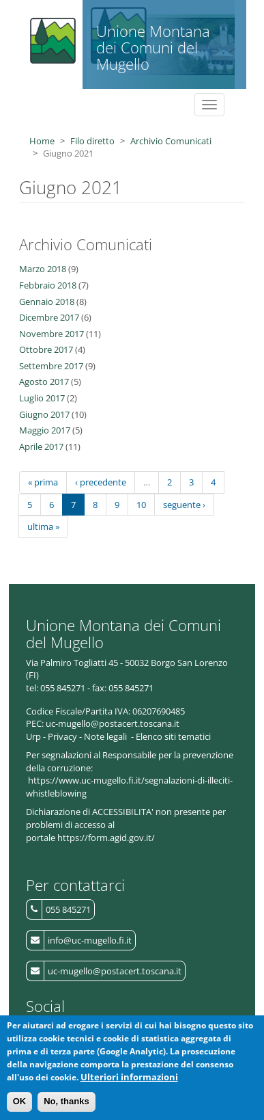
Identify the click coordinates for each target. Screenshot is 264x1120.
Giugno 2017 (44, 414)
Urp (33, 736)
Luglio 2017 (42, 398)
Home (42, 141)
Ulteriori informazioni (129, 1082)
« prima (43, 482)
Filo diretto (92, 141)
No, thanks (66, 1107)
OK (20, 1107)
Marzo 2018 (42, 269)
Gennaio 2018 (46, 301)
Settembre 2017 (51, 366)
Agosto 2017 (44, 381)
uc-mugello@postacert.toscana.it (114, 971)
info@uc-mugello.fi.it (90, 940)
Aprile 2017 (41, 446)
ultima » (43, 526)
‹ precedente (100, 482)
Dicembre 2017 (49, 317)
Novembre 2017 (51, 334)
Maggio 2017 (44, 430)
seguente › (184, 504)
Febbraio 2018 (47, 285)
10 (141, 504)
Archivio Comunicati (170, 141)
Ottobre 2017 (46, 349)
